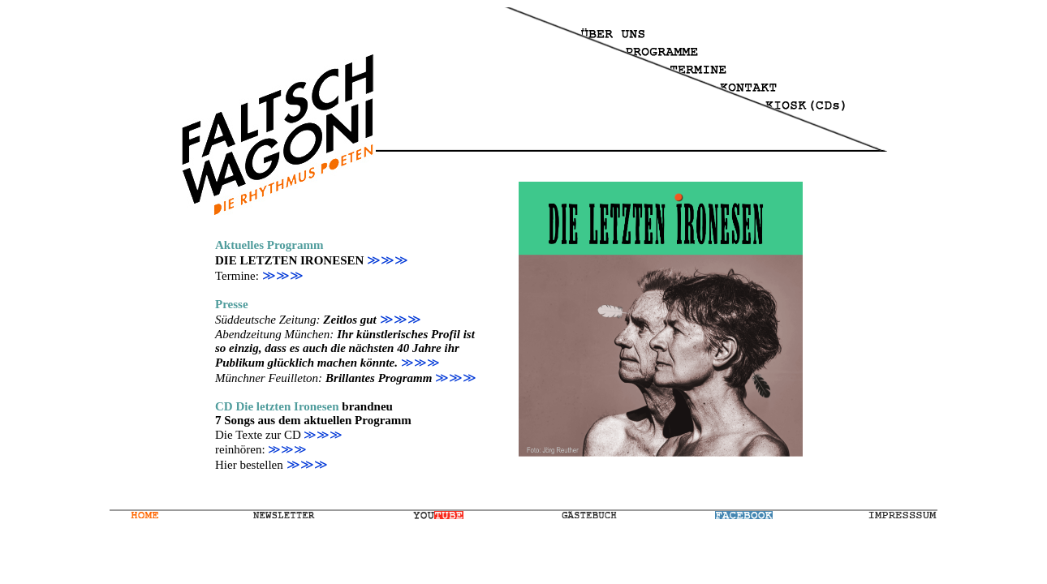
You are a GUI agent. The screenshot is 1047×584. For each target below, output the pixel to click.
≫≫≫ (387, 260)
